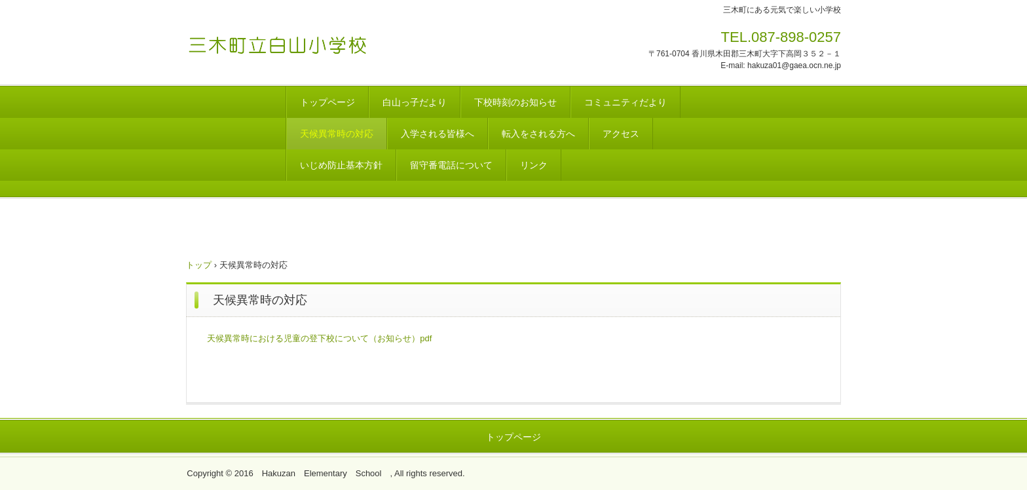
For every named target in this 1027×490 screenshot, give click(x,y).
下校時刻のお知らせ (515, 102)
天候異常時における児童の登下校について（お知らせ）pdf (319, 338)
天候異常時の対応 (336, 133)
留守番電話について (451, 165)
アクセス (621, 133)
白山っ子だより (415, 102)
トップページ (327, 102)
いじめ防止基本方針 (341, 165)
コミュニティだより (625, 102)
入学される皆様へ (437, 133)
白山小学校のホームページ (288, 41)
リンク (534, 165)
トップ (199, 265)
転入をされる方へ (538, 133)
